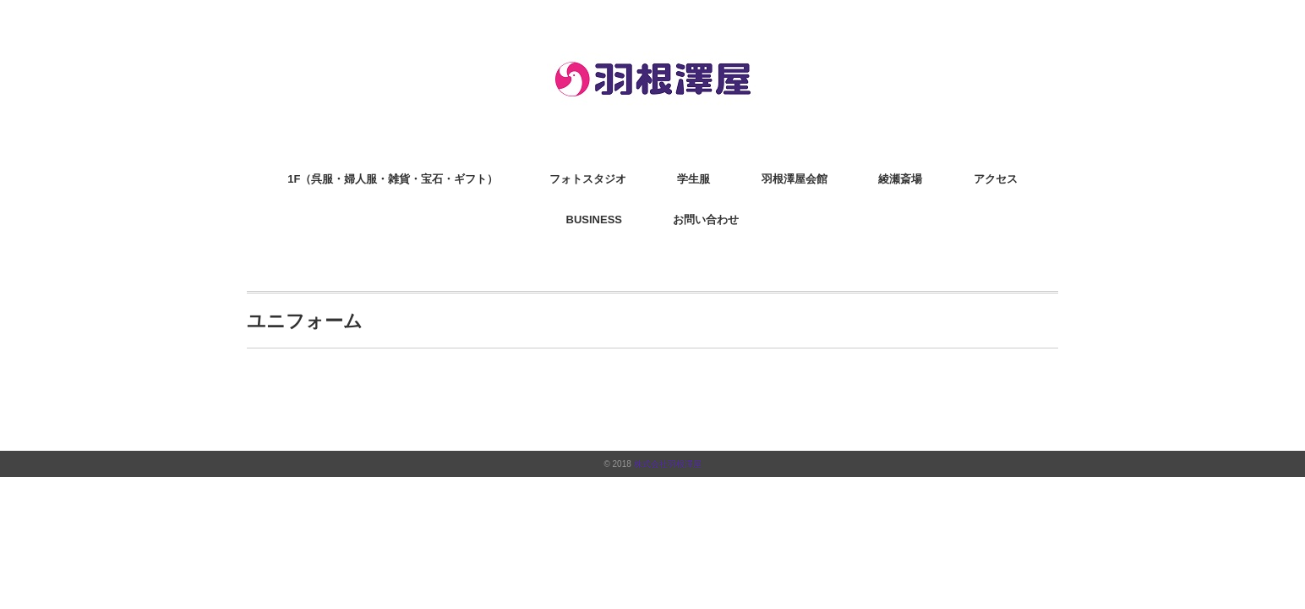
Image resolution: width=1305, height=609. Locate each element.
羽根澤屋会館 (794, 179)
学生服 (693, 179)
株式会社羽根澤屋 (668, 464)
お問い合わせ (706, 219)
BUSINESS (594, 219)
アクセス (996, 179)
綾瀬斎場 (900, 179)
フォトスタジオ (587, 179)
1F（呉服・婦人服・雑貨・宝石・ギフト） (392, 179)
